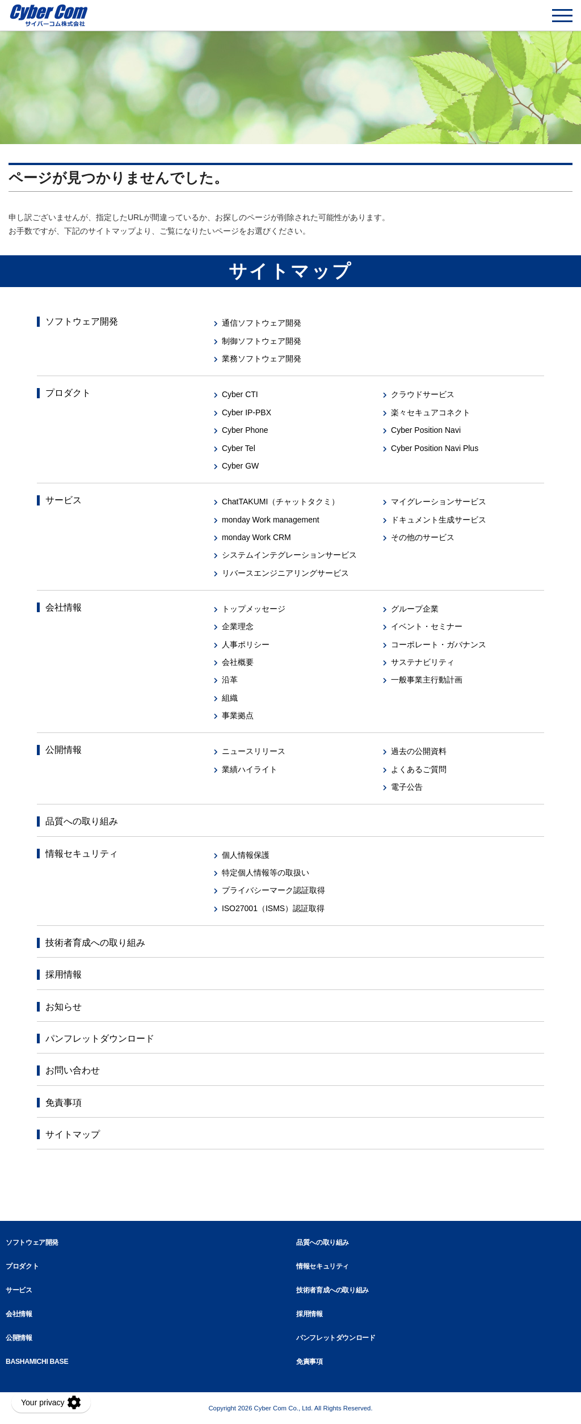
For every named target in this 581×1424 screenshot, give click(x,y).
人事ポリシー (246, 644)
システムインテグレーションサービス (289, 554)
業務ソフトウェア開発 (261, 358)
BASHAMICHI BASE (37, 1362)
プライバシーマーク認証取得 (273, 890)
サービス (63, 500)
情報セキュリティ (81, 853)
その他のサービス (422, 537)
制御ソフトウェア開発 (261, 341)
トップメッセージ (253, 608)
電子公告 (407, 786)
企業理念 (238, 626)
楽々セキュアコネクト (430, 412)
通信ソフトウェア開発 (261, 322)
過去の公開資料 (419, 751)
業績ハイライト (249, 769)
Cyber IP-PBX (246, 412)
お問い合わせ (72, 1070)
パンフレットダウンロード (99, 1038)
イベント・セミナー (426, 626)
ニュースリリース (253, 751)
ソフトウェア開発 (81, 321)
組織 (230, 697)
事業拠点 (238, 715)
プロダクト (68, 393)
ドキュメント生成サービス (438, 519)
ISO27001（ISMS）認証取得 (273, 908)
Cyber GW (240, 465)
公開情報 (63, 750)
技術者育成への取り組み (95, 942)
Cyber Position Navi (426, 430)
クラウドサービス (422, 394)
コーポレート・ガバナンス (438, 644)
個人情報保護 (246, 855)
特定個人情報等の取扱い (265, 872)
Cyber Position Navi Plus (434, 448)
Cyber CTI (240, 394)
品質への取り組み (81, 821)
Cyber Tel (238, 448)
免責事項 (63, 1102)
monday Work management (270, 519)
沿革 (230, 679)
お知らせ (63, 1007)
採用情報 (63, 974)
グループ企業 (415, 608)
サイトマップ (72, 1134)
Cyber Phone (245, 430)
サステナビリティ (422, 662)
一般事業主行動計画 (426, 679)
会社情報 (63, 607)
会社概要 (238, 662)
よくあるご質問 (419, 769)
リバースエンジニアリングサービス (285, 573)
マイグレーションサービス (438, 501)
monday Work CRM (256, 537)
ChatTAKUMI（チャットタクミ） (280, 501)
